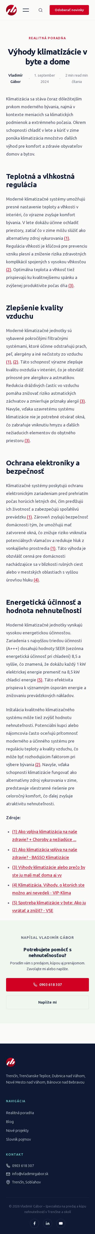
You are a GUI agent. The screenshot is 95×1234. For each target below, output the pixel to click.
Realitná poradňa (47, 38)
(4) (36, 579)
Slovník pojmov (18, 1139)
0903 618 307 (47, 985)
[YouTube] (60, 1223)
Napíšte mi (47, 1002)
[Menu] (26, 10)
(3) (70, 285)
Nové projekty (17, 1131)
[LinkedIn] (47, 1223)
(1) (66, 238)
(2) (8, 269)
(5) (39, 679)
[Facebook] (34, 1223)
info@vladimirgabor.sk (30, 1174)
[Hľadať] (40, 10)
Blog (10, 1122)
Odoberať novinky (69, 10)
